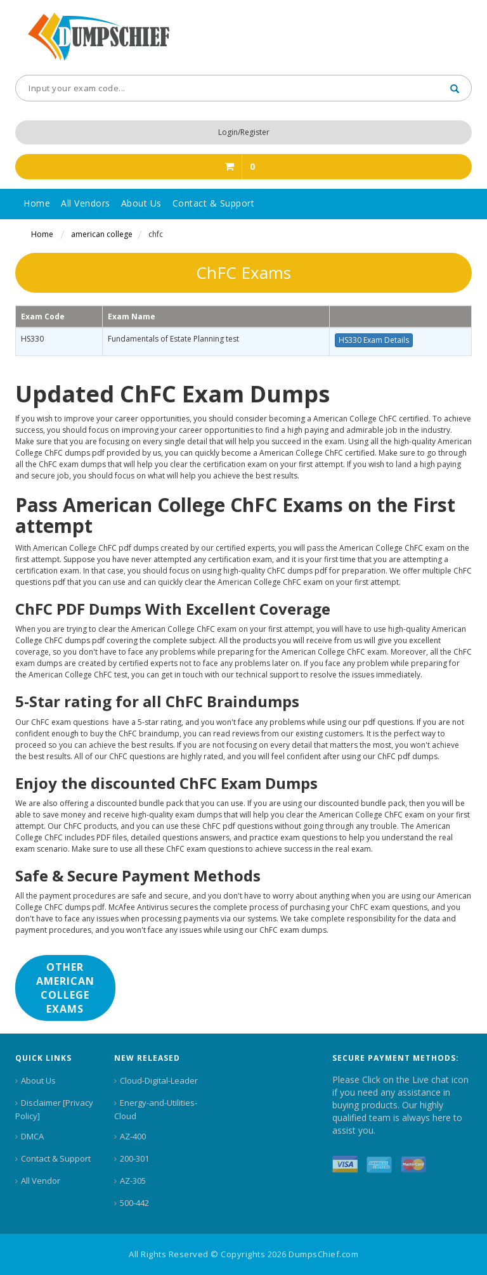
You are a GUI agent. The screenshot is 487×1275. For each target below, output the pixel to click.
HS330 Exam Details (374, 340)
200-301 (134, 1158)
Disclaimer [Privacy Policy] (54, 1109)
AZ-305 (133, 1180)
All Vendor (40, 1180)
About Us (38, 1080)
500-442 (134, 1202)
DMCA (32, 1136)
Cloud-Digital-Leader (159, 1080)
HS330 (32, 338)
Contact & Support (56, 1158)
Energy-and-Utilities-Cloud (155, 1109)
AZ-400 (133, 1136)
